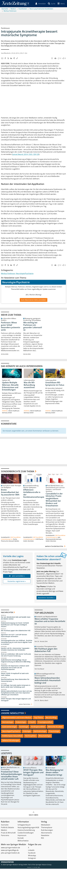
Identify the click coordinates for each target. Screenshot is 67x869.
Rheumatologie (45, 736)
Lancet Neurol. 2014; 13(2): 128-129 (25, 155)
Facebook (31, 853)
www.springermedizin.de (10, 848)
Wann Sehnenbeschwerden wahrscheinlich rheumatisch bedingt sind (48, 681)
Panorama (5, 836)
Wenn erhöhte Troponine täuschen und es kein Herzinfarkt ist (50, 621)
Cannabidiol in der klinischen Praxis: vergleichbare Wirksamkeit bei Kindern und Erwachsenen (54, 500)
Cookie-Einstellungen (26, 833)
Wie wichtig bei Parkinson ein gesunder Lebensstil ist (32, 327)
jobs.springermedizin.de (10, 853)
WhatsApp (32, 856)
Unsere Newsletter (12, 713)
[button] (60, 4)
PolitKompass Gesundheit (12, 736)
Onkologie (27, 732)
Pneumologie (54, 732)
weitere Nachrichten (26, 704)
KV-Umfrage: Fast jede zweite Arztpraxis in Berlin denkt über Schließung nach (15, 686)
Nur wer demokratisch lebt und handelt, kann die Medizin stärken (15, 618)
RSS (42, 838)
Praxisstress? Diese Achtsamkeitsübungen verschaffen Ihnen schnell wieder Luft (11, 776)
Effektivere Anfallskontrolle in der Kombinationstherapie (33, 494)
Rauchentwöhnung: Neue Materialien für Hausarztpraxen (15, 681)
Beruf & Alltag (51, 718)
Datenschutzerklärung (26, 830)
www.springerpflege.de (10, 850)
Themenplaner (46, 828)
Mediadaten (45, 825)
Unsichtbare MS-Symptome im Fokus (54, 384)
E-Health (32, 722)
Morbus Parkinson (8, 274)
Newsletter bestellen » (46, 598)
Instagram (32, 858)
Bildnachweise (23, 841)
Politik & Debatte (7, 828)
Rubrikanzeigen (47, 830)
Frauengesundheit (45, 722)
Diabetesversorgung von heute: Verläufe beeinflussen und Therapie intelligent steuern (15, 625)
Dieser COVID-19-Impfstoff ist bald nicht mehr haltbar (15, 675)
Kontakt (21, 838)
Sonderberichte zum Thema (17, 471)
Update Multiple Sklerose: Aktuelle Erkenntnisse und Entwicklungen (10, 387)
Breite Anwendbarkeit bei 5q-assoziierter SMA (10, 492)
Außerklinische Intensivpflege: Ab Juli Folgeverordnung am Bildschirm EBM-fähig (15, 661)
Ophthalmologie (40, 732)
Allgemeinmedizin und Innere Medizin (16, 718)
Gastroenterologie (9, 727)
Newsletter (45, 836)
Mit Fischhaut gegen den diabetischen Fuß (15, 631)
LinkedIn (31, 850)
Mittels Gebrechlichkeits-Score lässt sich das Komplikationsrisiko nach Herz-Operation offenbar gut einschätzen (16, 693)
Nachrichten (7, 613)
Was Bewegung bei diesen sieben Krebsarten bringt (54, 773)
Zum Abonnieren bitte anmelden (33, 300)
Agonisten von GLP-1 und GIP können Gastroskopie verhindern (14, 636)
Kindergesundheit (38, 727)
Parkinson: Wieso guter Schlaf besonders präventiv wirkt (10, 327)
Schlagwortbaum (24, 825)
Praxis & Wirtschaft (8, 833)
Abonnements (46, 833)
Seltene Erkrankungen (10, 741)
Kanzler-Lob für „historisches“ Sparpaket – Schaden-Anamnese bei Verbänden (15, 649)
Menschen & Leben (55, 727)
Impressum (22, 836)
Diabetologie (21, 722)
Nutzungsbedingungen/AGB (28, 828)
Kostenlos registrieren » (17, 582)
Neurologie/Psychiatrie (24, 274)
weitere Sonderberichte (55, 547)
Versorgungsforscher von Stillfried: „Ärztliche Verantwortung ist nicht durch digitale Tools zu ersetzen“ (16, 643)
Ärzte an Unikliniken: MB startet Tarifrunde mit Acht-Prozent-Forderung (16, 655)
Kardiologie (23, 727)
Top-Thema (38, 718)
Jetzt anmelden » (17, 576)
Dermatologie (7, 722)
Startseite (4, 825)
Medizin (4, 830)
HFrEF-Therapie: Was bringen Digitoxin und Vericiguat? (16, 700)
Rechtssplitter (30, 736)
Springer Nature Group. (44, 865)
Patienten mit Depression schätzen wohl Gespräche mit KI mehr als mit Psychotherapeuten (15, 668)
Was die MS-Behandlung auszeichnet (29, 385)
